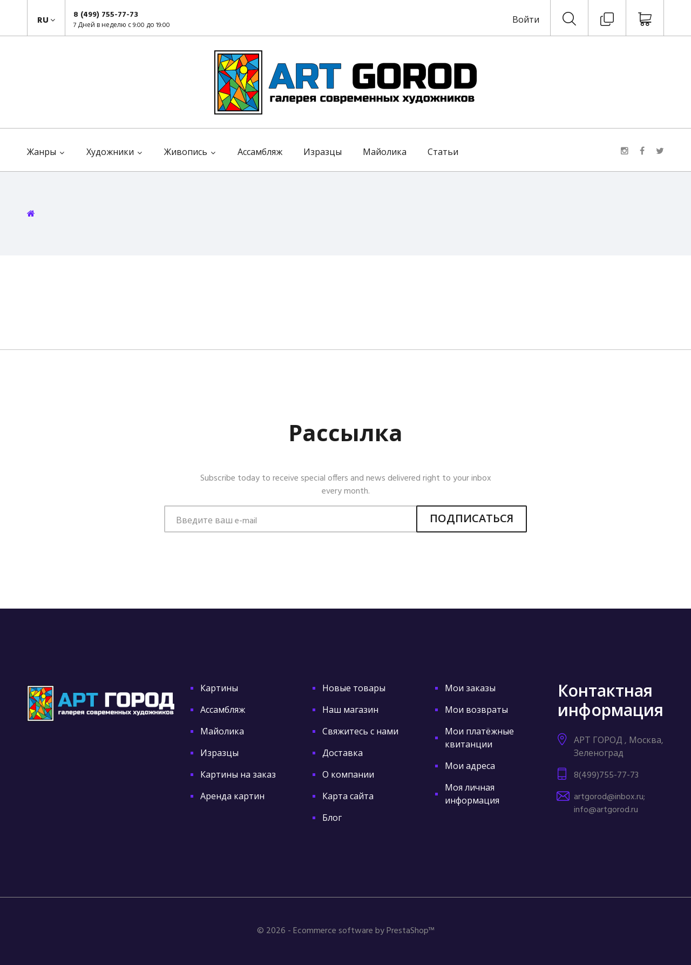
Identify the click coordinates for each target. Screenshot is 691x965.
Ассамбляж (260, 153)
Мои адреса (470, 766)
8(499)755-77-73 (606, 775)
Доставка (342, 753)
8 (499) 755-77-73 (105, 15)
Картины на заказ (238, 775)
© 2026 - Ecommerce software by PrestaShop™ (346, 931)
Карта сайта (348, 797)
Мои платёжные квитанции (479, 739)
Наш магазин (350, 710)
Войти (525, 21)
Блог (332, 818)
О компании (348, 775)
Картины (219, 689)
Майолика (385, 153)
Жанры (41, 153)
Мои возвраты (476, 710)
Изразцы (322, 153)
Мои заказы (470, 689)
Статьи (443, 153)
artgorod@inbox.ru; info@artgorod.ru (609, 803)
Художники (110, 153)
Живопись (185, 153)
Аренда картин (232, 797)
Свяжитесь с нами (360, 732)
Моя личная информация (472, 795)
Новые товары (353, 689)
